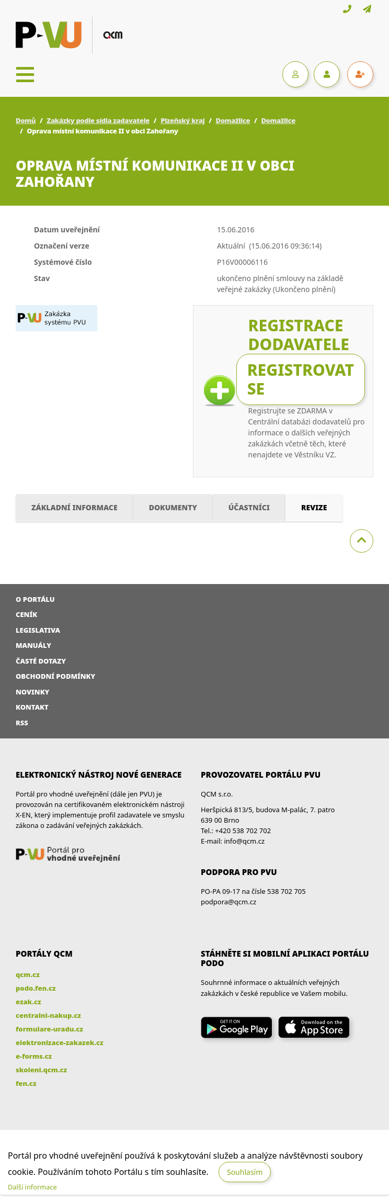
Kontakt (32, 707)
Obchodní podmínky (55, 676)
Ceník (26, 614)
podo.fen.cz (36, 988)
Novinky (32, 692)
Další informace (32, 1187)
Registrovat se (300, 379)
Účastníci (249, 507)
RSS (22, 722)
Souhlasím (244, 1172)
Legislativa (38, 630)
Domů (26, 120)
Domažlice (233, 120)
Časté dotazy (41, 661)
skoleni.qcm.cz (41, 1069)
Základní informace (74, 507)
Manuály (33, 645)
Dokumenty (173, 507)
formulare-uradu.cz (49, 1029)
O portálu (35, 599)
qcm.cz (28, 974)
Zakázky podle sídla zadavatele (98, 120)
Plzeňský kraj (182, 120)
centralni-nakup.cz (48, 1015)
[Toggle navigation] (25, 74)
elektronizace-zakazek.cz (60, 1042)
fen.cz (26, 1083)
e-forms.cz (34, 1056)
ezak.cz (28, 1001)
